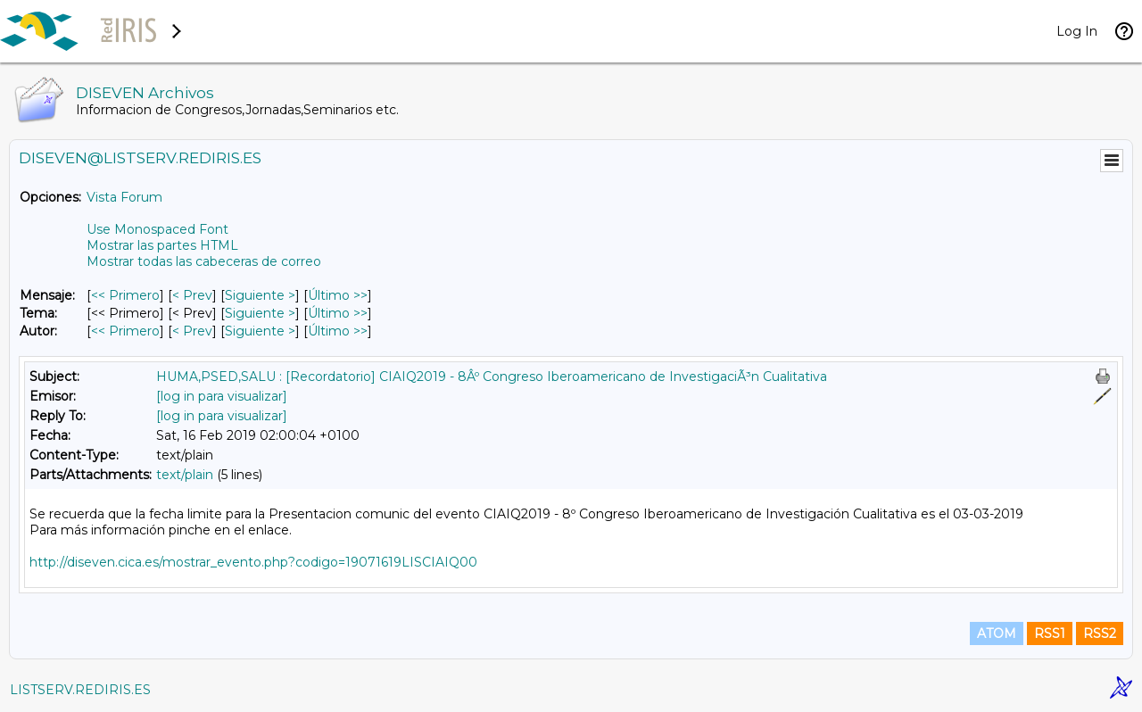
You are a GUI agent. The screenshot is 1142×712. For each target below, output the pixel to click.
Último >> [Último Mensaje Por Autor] (338, 331)
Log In (1076, 31)
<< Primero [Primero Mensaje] (125, 295)
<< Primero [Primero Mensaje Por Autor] (125, 331)
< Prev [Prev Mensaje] (192, 295)
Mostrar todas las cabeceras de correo (204, 261)
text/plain (184, 475)
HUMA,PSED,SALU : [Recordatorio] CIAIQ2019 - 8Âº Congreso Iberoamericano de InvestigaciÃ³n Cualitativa (491, 376)
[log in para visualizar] (221, 396)
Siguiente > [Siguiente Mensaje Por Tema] (260, 313)
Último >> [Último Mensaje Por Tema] (338, 313)
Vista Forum (124, 197)
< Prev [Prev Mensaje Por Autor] (192, 331)
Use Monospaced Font (157, 229)
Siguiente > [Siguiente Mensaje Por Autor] (260, 331)
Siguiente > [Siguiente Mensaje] (260, 295)
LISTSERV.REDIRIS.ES (80, 690)
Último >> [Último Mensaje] (338, 295)
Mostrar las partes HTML (162, 245)
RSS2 (1099, 633)
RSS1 (1049, 633)
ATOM (996, 633)
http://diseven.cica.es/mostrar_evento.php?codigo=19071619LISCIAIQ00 (253, 562)
